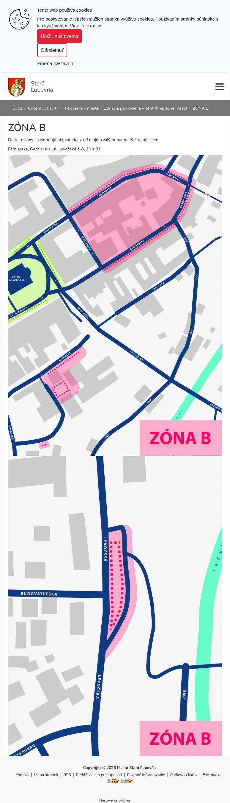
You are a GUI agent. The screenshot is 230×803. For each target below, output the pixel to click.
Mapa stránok (46, 775)
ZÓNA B (201, 108)
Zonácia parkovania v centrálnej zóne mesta (145, 108)
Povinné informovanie (146, 775)
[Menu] (219, 86)
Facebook (211, 775)
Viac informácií (86, 25)
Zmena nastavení (56, 63)
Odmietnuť (52, 50)
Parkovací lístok (184, 775)
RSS (67, 775)
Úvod (17, 108)
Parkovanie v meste (80, 108)
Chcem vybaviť (42, 108)
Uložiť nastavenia (59, 36)
